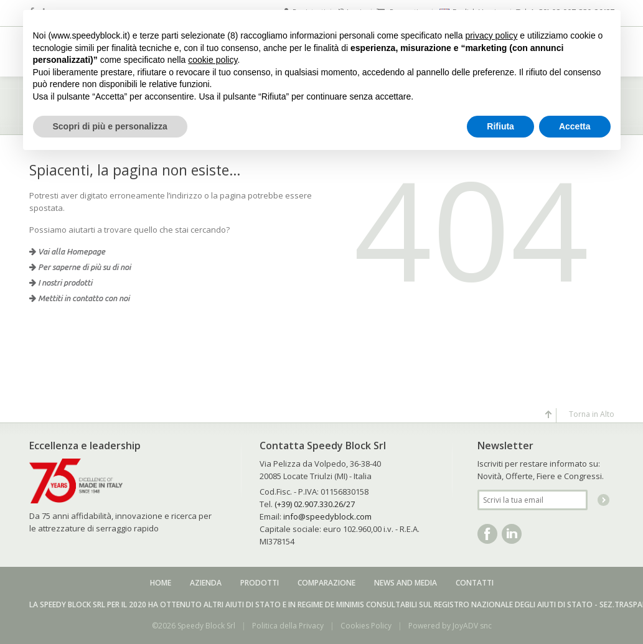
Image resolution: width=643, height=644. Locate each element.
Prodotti (259, 582)
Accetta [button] (575, 126)
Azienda (206, 582)
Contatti (475, 582)
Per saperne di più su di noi (80, 267)
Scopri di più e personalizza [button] (110, 126)
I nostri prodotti (60, 282)
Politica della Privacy (288, 625)
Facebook (487, 534)
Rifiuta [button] (500, 126)
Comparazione (326, 582)
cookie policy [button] (212, 60)
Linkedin (512, 534)
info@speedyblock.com (327, 516)
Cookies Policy (366, 625)
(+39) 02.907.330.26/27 (315, 504)
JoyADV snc (472, 625)
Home (160, 582)
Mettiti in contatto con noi (79, 298)
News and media (405, 582)
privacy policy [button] (491, 35)
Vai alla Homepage (67, 251)
